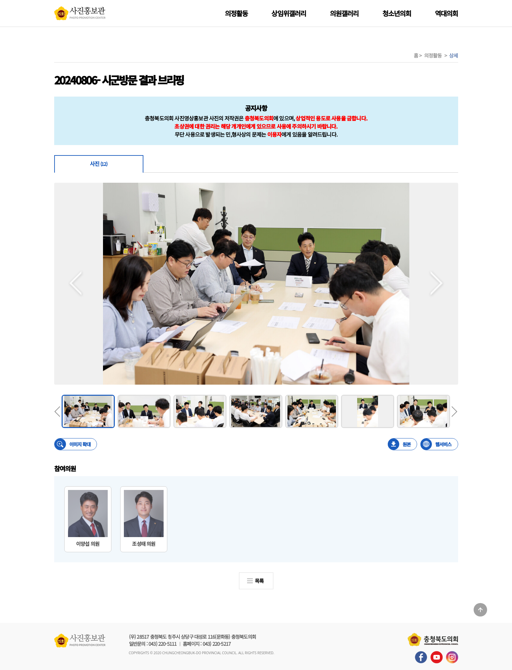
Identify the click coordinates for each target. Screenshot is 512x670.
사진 (98, 164)
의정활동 (236, 13)
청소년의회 (396, 13)
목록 (259, 580)
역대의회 (446, 13)
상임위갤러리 (288, 13)
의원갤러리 (344, 13)
